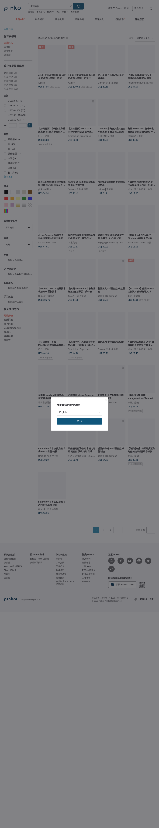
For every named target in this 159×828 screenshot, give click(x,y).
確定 (79, 421)
